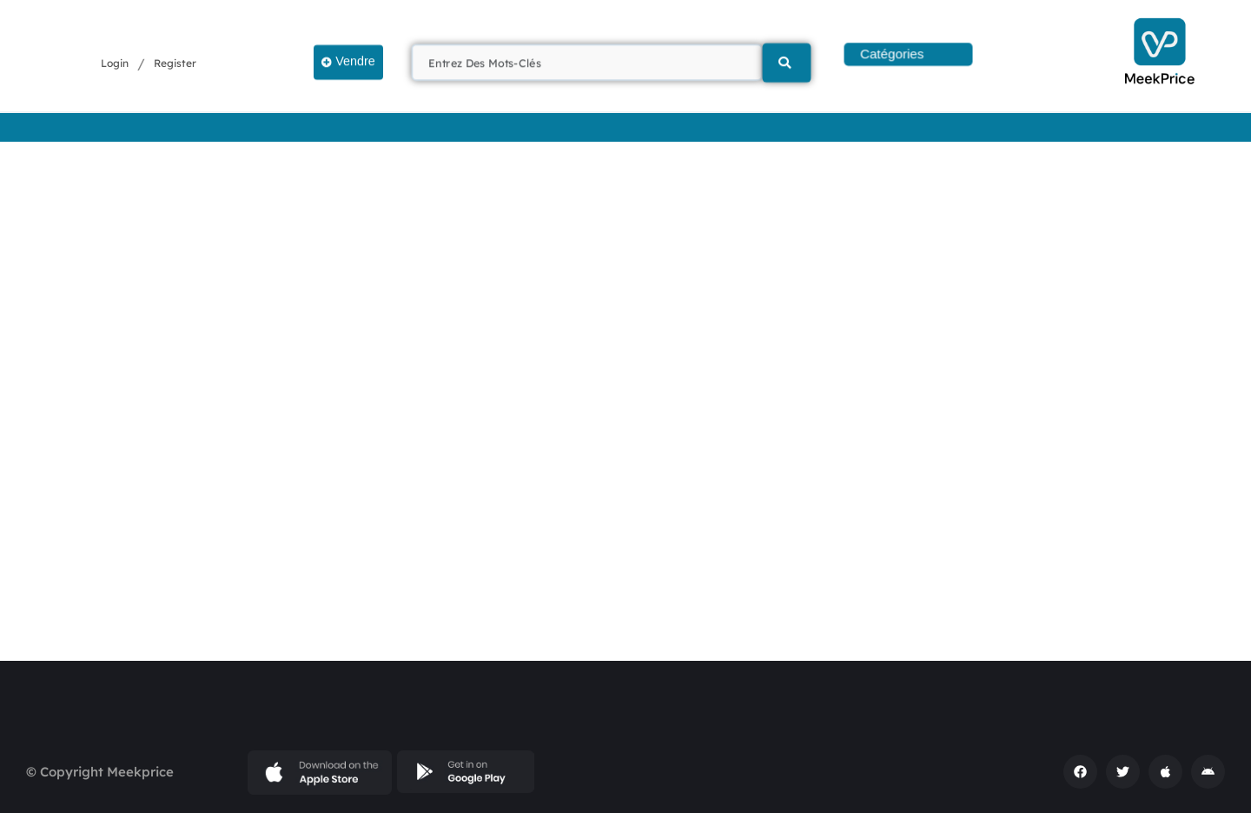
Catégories (892, 54)
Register (175, 63)
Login (115, 63)
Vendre (348, 61)
